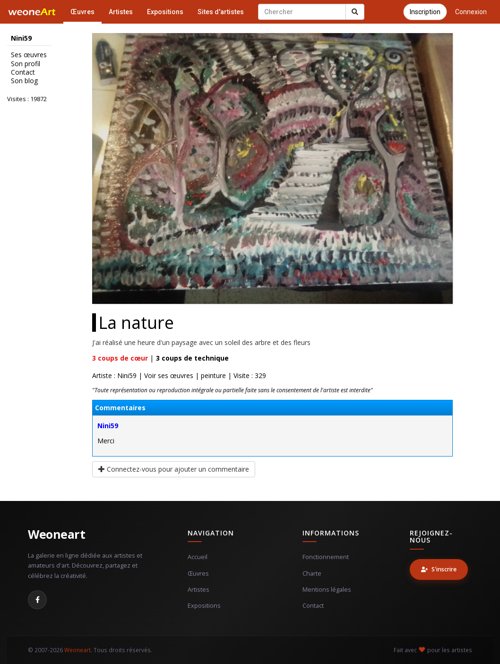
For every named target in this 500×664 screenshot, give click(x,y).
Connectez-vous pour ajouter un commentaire (173, 469)
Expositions (165, 12)
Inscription (425, 12)
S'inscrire (439, 569)
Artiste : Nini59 (114, 375)
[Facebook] (37, 599)
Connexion (471, 12)
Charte (311, 573)
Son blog (24, 81)
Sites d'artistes (221, 12)
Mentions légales (326, 590)
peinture (213, 375)
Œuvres (82, 12)
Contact (23, 72)
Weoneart (56, 534)
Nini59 (107, 425)
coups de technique (192, 358)
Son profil (25, 64)
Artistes (121, 12)
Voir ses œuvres (168, 375)
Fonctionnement (325, 557)
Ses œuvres (29, 55)
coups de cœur (120, 358)
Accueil (197, 557)
